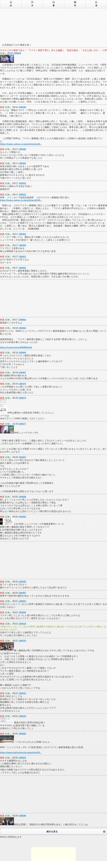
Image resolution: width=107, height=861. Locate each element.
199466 (22, 352)
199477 (22, 424)
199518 (22, 624)
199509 (22, 612)
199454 (22, 234)
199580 (22, 734)
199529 (22, 716)
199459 (22, 245)
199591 (22, 758)
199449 (22, 149)
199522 (22, 693)
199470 (22, 384)
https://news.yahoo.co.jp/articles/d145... (21, 200)
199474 (22, 398)
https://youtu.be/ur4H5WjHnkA (16, 347)
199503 (22, 601)
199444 (17, 53)
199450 (22, 163)
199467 (22, 372)
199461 (22, 256)
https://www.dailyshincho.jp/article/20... (21, 752)
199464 (22, 320)
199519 (22, 641)
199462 (22, 268)
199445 (22, 107)
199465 (22, 328)
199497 (22, 593)
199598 (22, 816)
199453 (22, 194)
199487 (22, 457)
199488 (22, 497)
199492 (22, 517)
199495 (22, 581)
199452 (22, 183)
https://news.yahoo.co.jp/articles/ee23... (21, 144)
